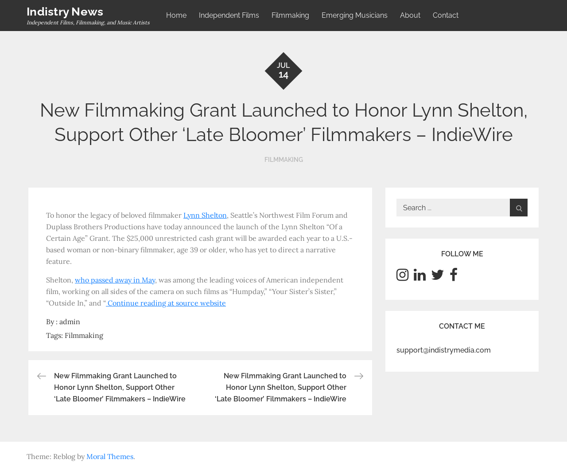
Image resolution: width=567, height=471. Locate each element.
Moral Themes (109, 456)
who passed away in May (115, 279)
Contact (445, 15)
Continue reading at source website (167, 302)
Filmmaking (290, 15)
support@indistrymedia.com (443, 350)
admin (69, 321)
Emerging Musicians (355, 15)
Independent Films (229, 15)
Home (176, 15)
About (410, 15)
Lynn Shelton (205, 215)
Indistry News (65, 11)
